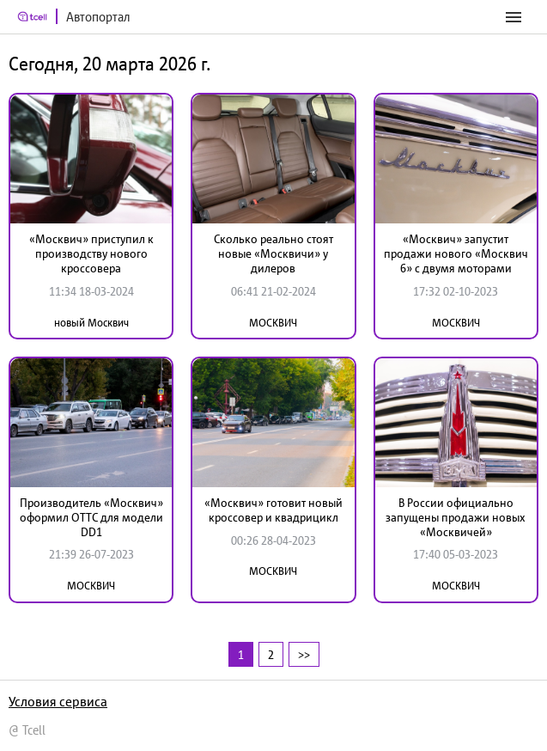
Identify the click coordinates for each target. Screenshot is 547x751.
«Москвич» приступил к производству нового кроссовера (91, 253)
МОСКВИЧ (273, 322)
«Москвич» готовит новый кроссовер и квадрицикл (273, 510)
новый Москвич (91, 322)
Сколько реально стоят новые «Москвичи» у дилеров (273, 253)
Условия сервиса (58, 701)
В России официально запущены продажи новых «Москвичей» (456, 517)
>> (304, 654)
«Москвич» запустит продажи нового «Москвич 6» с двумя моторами (456, 253)
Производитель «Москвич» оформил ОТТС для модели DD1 (91, 517)
